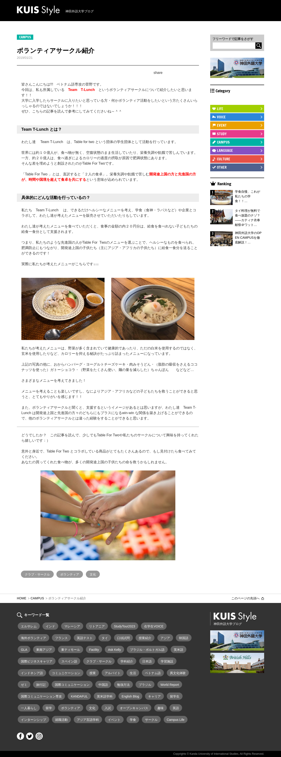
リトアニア (97, 626)
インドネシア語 (32, 673)
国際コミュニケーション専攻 (41, 696)
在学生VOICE (153, 626)
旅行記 (41, 684)
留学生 (174, 696)
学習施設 (167, 661)
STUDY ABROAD (228, 100)
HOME (21, 598)
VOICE (221, 117)
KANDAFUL (79, 696)
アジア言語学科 (88, 720)
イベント (114, 720)
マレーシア (72, 626)
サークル (151, 720)
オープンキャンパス (134, 708)
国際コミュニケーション (72, 684)
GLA (24, 649)
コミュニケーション (66, 673)
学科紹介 (126, 661)
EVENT (222, 125)
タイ (105, 638)
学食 (133, 720)
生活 (133, 673)
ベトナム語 (153, 673)
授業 (92, 673)
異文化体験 (178, 673)
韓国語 (183, 638)
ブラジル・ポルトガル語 (147, 649)
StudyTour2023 (124, 626)
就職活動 (61, 720)
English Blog (130, 696)
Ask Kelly (114, 649)
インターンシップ (33, 720)
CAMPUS (223, 142)
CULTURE (223, 159)
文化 (93, 574)
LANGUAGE (225, 150)
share (158, 73)
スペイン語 (69, 661)
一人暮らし (29, 708)
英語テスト (85, 638)
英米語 (178, 649)
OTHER (222, 167)
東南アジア (44, 649)
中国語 (103, 684)
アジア (165, 638)
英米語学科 (105, 696)
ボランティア (69, 574)
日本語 (147, 661)
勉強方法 (123, 684)
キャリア (154, 696)
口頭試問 (123, 638)
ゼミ (24, 684)
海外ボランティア (33, 638)
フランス (61, 638)
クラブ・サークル (37, 574)
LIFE (220, 108)
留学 (49, 708)
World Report (170, 684)
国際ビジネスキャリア (36, 661)
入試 (108, 708)
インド (50, 626)
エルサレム (29, 626)
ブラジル (145, 684)
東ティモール (70, 649)
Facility (94, 649)
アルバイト (112, 673)
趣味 (160, 708)
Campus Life (176, 720)
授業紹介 (145, 638)
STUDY (222, 133)
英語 (176, 708)
